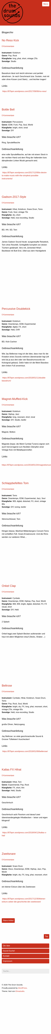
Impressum (7, 961)
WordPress (22, 988)
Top (46, 936)
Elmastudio (19, 991)
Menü (45, 4)
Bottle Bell (8, 109)
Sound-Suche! (9, 951)
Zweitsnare (9, 853)
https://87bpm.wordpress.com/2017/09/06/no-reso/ (24, 91)
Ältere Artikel (8, 920)
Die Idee (6, 946)
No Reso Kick (10, 40)
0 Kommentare (8, 46)
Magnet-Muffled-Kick (15, 398)
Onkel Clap (9, 585)
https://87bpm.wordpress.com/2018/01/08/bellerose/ (25, 751)
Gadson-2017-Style (14, 196)
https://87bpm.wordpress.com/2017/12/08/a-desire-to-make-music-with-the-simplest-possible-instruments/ (24, 175)
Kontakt (6, 956)
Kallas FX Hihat (11, 769)
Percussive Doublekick (16, 308)
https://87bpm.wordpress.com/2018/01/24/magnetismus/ (26, 465)
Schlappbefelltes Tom (15, 483)
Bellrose (7, 685)
